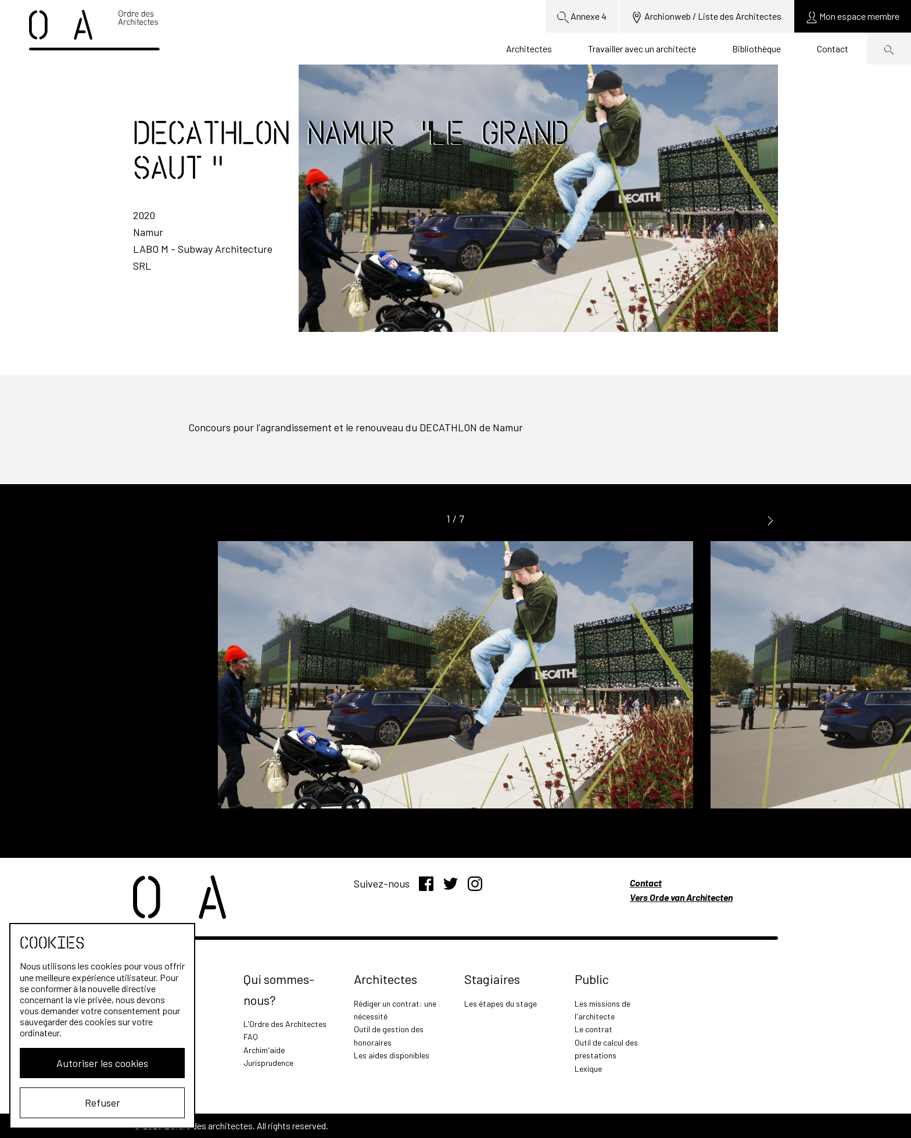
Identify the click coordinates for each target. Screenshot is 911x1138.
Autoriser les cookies (102, 1063)
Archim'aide (264, 1050)
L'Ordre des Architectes (285, 1024)
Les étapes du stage (500, 1003)
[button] (770, 519)
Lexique (588, 1068)
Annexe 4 (582, 16)
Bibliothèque (756, 48)
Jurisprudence (268, 1063)
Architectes (529, 48)
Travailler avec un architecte (642, 48)
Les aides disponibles (391, 1055)
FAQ (250, 1037)
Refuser (102, 1102)
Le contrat (593, 1029)
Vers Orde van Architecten (681, 897)
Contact (832, 48)
